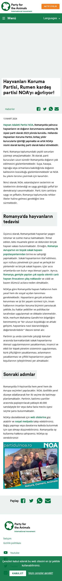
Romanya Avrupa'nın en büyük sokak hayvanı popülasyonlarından (30, 250)
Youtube (11, 552)
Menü (9, 18)
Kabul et (17, 573)
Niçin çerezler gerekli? (40, 573)
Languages (50, 18)
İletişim (7, 538)
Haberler (10, 109)
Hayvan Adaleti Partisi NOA (18, 124)
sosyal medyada (24, 421)
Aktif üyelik (50, 6)
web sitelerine (38, 417)
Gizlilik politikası (12, 543)
